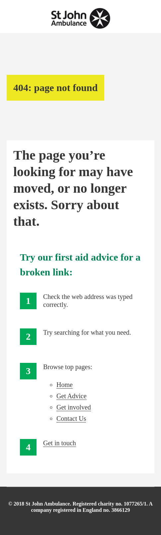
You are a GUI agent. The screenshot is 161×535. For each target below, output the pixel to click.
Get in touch (59, 443)
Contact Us (71, 418)
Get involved (73, 407)
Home (64, 384)
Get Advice (71, 396)
